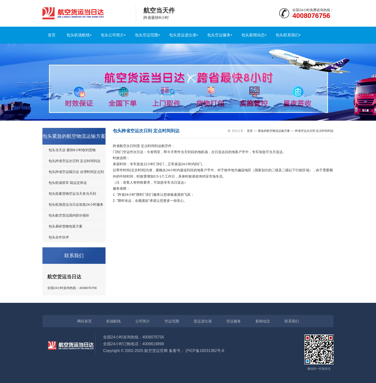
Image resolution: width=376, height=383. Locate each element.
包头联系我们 (287, 35)
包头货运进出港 (182, 35)
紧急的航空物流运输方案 (274, 131)
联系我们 (292, 321)
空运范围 (171, 321)
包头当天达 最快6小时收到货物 (72, 150)
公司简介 (142, 321)
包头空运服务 (218, 35)
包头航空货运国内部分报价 (69, 215)
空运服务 (233, 321)
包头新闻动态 (253, 35)
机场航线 (113, 321)
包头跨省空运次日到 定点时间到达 (74, 161)
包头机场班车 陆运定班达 (68, 183)
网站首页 (84, 321)
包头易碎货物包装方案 (65, 226)
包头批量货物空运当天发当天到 (72, 193)
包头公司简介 (112, 35)
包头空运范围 (146, 35)
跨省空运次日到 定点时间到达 (314, 131)
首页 (52, 35)
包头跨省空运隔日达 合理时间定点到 (76, 172)
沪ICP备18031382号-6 (204, 351)
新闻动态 (262, 321)
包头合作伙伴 (59, 237)
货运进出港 (203, 321)
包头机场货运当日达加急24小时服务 (76, 204)
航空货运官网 (156, 351)
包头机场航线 (78, 35)
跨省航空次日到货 (126, 146)
